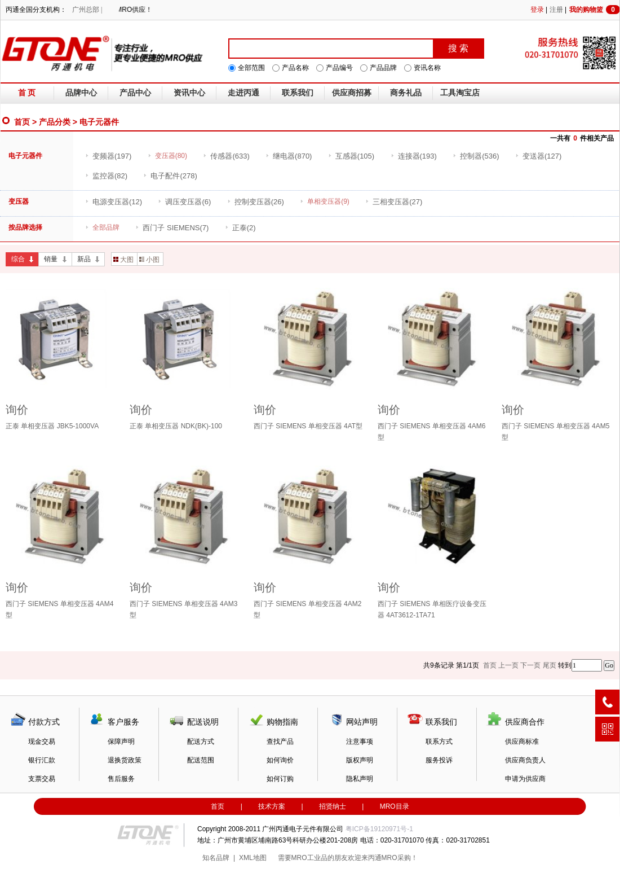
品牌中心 (81, 93)
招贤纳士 (332, 806)
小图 (149, 260)
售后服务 (121, 779)
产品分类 (54, 121)
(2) (240, 227)
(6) (184, 202)
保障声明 (121, 741)
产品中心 (135, 93)
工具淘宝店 (460, 93)
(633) (226, 156)
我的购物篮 (594, 9)
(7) (172, 227)
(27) (393, 202)
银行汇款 (41, 760)
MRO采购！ (400, 858)
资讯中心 (189, 93)
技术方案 (271, 806)
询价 (17, 409)
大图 (123, 260)
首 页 (27, 93)
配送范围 (200, 760)
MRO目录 (394, 806)
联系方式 (439, 741)
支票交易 (41, 779)
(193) (414, 156)
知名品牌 (215, 858)
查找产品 (280, 741)
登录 (537, 10)
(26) (255, 202)
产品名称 (295, 68)
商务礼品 (406, 93)
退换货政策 (124, 760)
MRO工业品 (309, 858)
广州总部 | (87, 10)
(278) (170, 176)
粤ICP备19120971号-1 (379, 829)
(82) (106, 176)
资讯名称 (427, 68)
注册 (556, 10)
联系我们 (297, 93)
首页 (22, 121)
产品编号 (339, 68)
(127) (538, 156)
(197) (108, 156)
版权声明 (359, 760)
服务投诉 (439, 760)
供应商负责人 (525, 760)
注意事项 (359, 741)
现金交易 (41, 741)
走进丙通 (243, 93)
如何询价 (280, 760)
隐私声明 (359, 779)
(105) (351, 156)
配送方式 (200, 741)
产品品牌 (383, 68)
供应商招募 (351, 93)
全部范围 (251, 68)
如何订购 (280, 779)
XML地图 (253, 858)
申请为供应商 (525, 779)
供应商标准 (522, 741)
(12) (113, 202)
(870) (288, 156)
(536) (476, 156)
